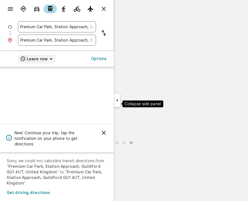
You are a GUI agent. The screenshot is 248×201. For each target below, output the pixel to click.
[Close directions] (104, 9)
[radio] (23, 9)
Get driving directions (28, 192)
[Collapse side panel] (117, 100)
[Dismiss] (103, 133)
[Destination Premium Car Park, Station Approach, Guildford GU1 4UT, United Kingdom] (57, 40)
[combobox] (57, 26)
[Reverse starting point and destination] (104, 33)
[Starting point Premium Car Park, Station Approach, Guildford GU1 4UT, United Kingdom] (57, 26)
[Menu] (10, 9)
